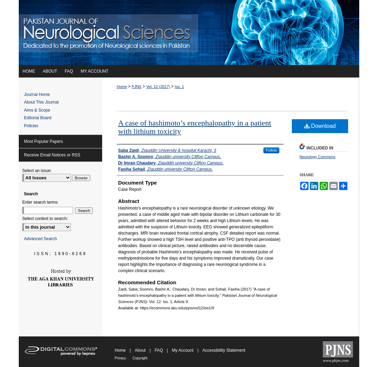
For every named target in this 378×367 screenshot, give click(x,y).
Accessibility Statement (224, 350)
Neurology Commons (317, 157)
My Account (183, 350)
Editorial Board (37, 117)
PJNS (136, 86)
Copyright (140, 358)
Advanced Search (40, 238)
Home (122, 86)
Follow (271, 150)
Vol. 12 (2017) (158, 86)
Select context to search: (45, 218)
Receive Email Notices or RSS (52, 155)
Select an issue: (37, 170)
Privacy (121, 358)
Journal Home (37, 94)
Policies (31, 125)
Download (320, 126)
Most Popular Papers (43, 141)
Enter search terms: (40, 202)
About (141, 350)
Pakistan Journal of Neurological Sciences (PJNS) (189, 32)
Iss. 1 (179, 86)
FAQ (159, 350)
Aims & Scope (37, 110)
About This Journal (41, 102)
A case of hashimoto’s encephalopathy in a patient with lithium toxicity (194, 127)
